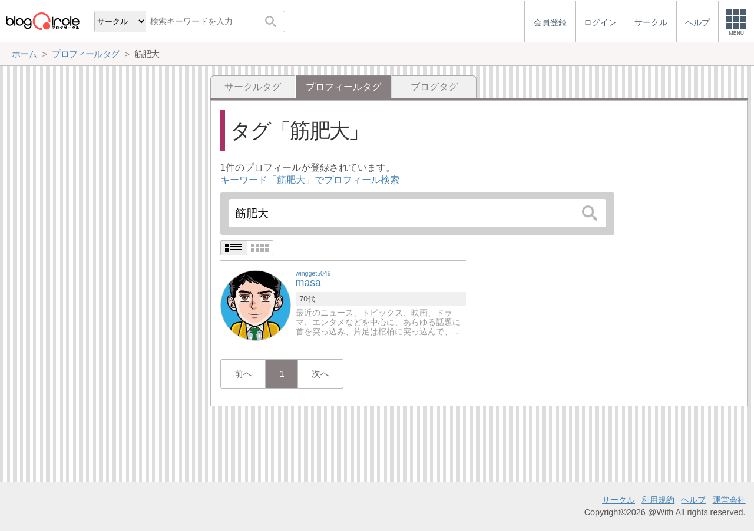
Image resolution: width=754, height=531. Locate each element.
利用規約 (657, 500)
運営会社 (729, 500)
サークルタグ (252, 87)
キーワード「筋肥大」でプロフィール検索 (309, 180)
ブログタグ (434, 87)
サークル (618, 500)
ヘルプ (693, 500)
